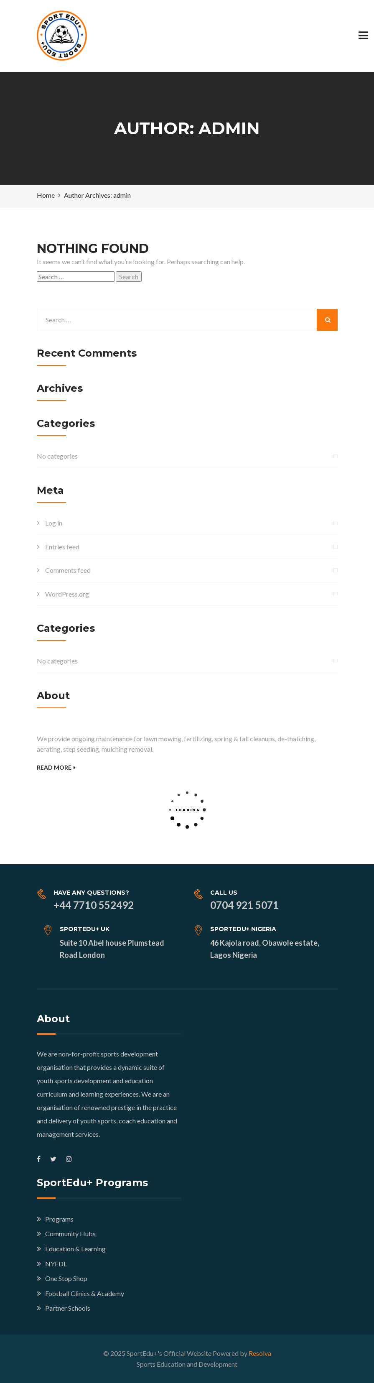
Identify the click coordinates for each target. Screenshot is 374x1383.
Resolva (260, 1353)
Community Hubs (70, 1234)
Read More (56, 767)
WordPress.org (67, 594)
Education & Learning (75, 1249)
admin (122, 195)
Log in (53, 523)
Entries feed (62, 547)
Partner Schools (67, 1308)
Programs (59, 1219)
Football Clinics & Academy (84, 1293)
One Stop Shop (66, 1278)
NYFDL (56, 1264)
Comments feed (68, 570)
